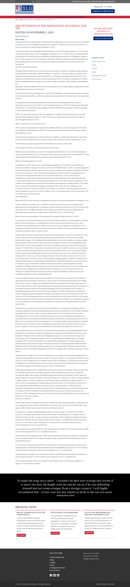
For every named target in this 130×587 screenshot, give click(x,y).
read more (21, 535)
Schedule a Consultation (103, 38)
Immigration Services (48, 17)
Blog (65, 17)
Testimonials (59, 17)
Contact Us (76, 17)
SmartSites (111, 584)
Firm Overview (36, 17)
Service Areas (97, 79)
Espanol (70, 17)
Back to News (19, 39)
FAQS (94, 72)
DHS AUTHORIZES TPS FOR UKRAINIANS (64, 512)
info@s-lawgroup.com (91, 559)
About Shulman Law (99, 61)
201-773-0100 (106, 7)
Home (17, 17)
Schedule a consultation (102, 11)
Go (33, 1)
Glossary (83, 17)
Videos (95, 68)
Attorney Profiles (25, 17)
